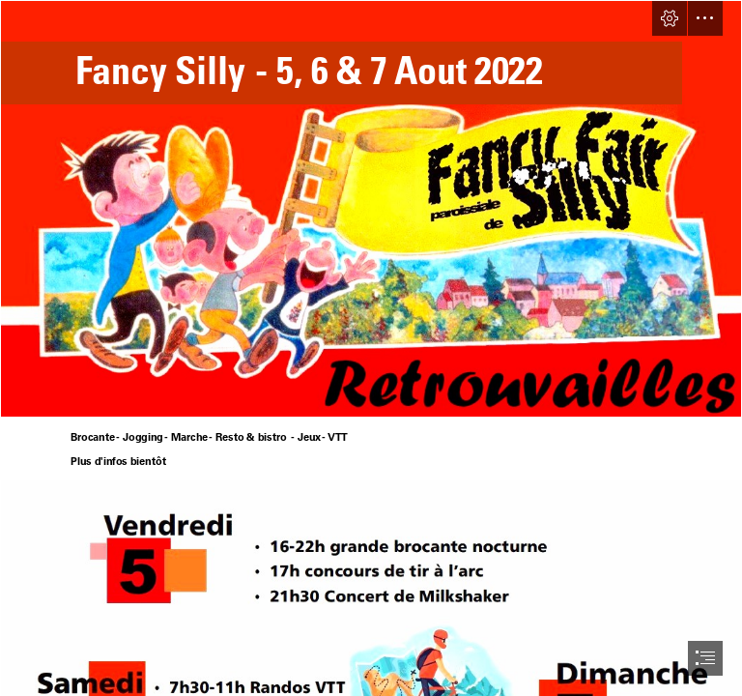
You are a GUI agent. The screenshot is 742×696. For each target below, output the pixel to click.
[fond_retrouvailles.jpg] (371, 209)
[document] (371, 348)
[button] (669, 18)
